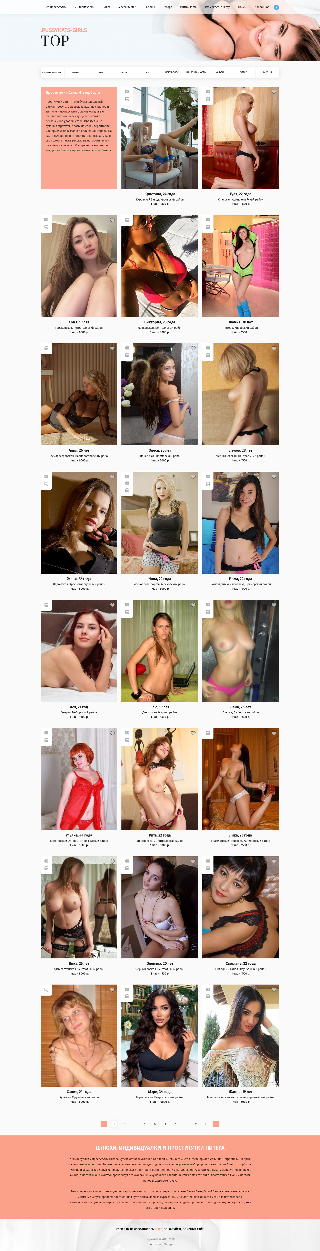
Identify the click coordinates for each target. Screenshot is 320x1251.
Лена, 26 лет (240, 707)
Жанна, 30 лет (241, 322)
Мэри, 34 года (160, 1092)
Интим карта (188, 7)
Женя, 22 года (79, 579)
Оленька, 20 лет (160, 963)
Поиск (242, 7)
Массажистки (127, 7)
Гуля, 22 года (240, 194)
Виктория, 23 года (159, 322)
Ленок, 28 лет (240, 450)
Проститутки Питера (160, 1244)
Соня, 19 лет (79, 322)
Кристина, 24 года (159, 194)
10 (205, 1124)
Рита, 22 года (160, 835)
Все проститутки (55, 7)
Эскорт (167, 7)
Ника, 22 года (159, 579)
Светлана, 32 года (241, 963)
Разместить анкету (217, 7)
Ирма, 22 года (240, 579)
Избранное (261, 7)
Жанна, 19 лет (240, 1092)
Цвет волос (172, 72)
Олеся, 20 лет (160, 450)
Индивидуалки (84, 7)
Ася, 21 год (79, 707)
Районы (267, 72)
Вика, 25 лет (79, 963)
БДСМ (106, 7)
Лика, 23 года (240, 835)
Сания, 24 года (79, 1092)
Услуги (220, 72)
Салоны (149, 7)
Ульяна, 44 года (79, 835)
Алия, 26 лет (79, 450)
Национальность (196, 72)
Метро (243, 72)
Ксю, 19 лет (159, 707)
